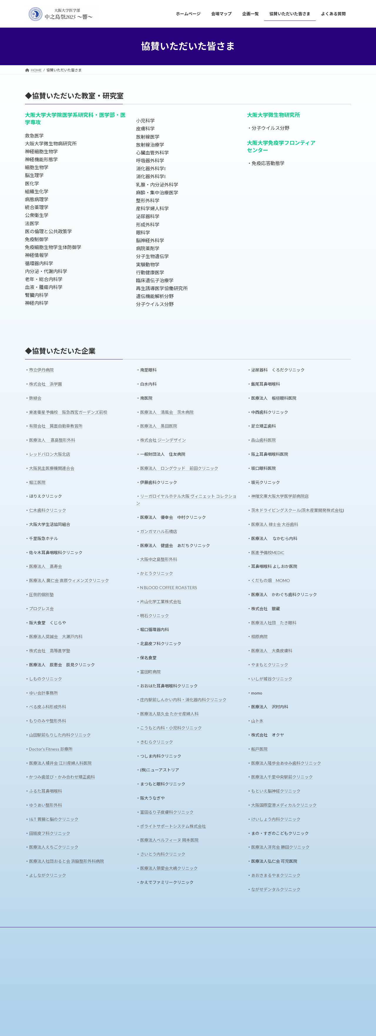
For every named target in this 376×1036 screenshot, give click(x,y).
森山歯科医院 (263, 440)
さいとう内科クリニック (162, 854)
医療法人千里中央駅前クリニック (282, 776)
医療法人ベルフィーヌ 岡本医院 (169, 839)
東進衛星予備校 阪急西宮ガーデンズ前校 (68, 412)
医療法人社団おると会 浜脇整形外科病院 (66, 861)
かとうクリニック (156, 573)
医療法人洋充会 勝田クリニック (280, 847)
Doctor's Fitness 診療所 (51, 748)
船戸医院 (259, 748)
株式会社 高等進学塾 (49, 650)
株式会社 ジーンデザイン (163, 440)
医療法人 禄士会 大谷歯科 (274, 524)
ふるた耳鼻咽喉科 (45, 790)
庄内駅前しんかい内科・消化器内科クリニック (183, 699)
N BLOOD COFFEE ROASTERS (168, 587)
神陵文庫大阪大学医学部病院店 (280, 496)
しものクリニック (45, 678)
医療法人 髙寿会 (45, 566)
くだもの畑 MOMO (270, 580)
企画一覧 (99, 932)
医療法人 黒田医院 (158, 425)
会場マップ (72, 932)
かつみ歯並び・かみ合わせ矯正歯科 (62, 776)
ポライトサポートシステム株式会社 (173, 826)
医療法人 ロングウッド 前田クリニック (179, 468)
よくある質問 (175, 932)
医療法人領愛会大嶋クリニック (169, 868)
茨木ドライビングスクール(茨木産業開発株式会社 (297, 510)
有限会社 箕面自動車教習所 (56, 425)
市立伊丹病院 (41, 369)
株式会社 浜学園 (45, 383)
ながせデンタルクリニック (276, 889)
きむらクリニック (156, 741)
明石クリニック (154, 615)
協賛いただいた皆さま (135, 932)
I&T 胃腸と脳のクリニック (53, 819)
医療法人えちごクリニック (53, 847)
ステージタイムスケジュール (166, 997)
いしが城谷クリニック (271, 678)
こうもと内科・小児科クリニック (171, 727)
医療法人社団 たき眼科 (273, 622)
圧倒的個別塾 (41, 594)
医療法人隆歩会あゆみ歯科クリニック (286, 763)
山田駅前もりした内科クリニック (60, 734)
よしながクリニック (47, 875)
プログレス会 (41, 608)
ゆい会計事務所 (43, 692)
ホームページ (41, 932)
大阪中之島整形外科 (158, 559)
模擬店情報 (152, 1007)
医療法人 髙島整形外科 (52, 440)
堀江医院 (37, 482)
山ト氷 (257, 720)
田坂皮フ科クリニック (49, 833)
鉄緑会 (35, 398)
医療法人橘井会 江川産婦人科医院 (60, 763)
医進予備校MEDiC (267, 552)
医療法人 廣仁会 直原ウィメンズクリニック (69, 580)
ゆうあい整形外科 (45, 805)
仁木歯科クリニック (47, 510)
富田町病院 (150, 671)
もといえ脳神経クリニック (276, 790)
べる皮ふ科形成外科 (47, 706)
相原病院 (259, 636)
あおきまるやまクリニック (276, 875)
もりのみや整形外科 (47, 720)
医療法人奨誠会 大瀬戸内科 (56, 636)
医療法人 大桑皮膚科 (271, 650)
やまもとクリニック (269, 664)
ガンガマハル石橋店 (158, 531)
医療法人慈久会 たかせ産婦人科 (169, 713)
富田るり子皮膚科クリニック (167, 812)
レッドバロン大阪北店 (49, 454)
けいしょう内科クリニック (276, 819)
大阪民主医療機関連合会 (51, 468)
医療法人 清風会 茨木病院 (167, 412)
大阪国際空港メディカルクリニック (284, 805)
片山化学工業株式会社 (160, 601)
